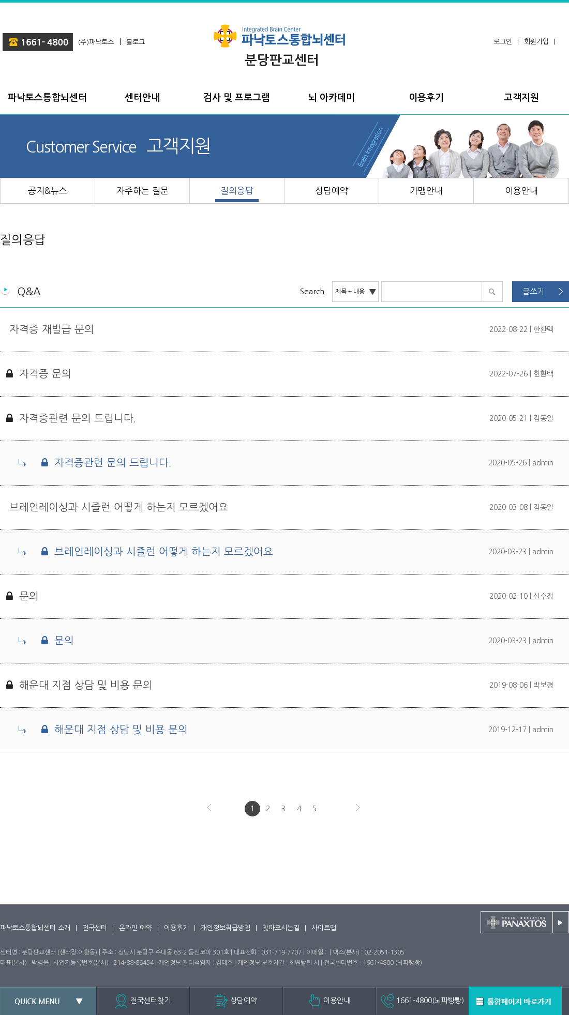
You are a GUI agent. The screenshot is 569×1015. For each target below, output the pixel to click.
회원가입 (536, 41)
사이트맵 (323, 928)
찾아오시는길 (281, 928)
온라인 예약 (135, 928)
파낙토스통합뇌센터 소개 (35, 928)
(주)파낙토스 (96, 42)
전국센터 (94, 928)
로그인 (502, 41)
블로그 (135, 42)
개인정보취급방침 (225, 928)
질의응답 (23, 240)
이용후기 (176, 928)
